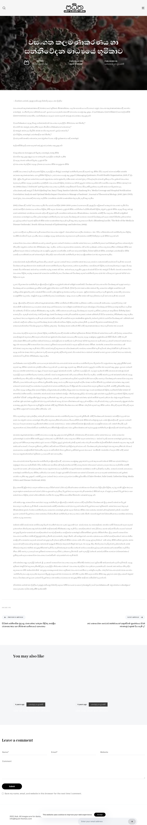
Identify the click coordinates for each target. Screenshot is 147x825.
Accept (100, 815)
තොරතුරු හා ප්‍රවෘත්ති (114, 64)
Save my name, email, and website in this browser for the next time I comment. (43, 793)
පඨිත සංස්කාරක (40, 64)
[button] (4, 8)
